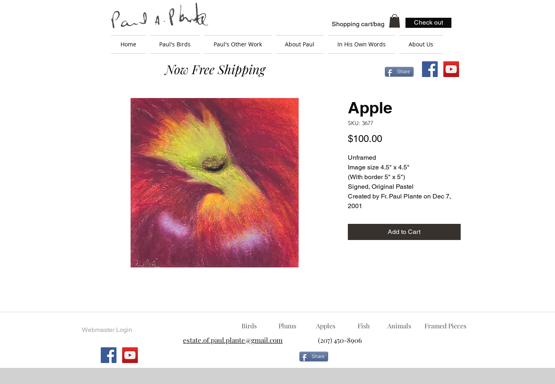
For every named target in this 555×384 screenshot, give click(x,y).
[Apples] (326, 326)
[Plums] (287, 326)
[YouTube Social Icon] (451, 69)
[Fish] (363, 326)
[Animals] (399, 326)
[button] (394, 20)
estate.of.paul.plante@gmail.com (233, 340)
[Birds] (249, 326)
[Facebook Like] (396, 360)
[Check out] (428, 23)
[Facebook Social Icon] (430, 69)
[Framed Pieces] (446, 326)
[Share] (399, 72)
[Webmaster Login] (107, 330)
